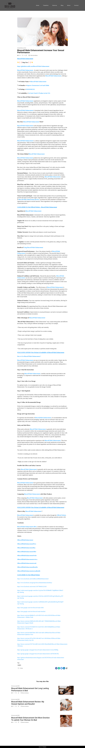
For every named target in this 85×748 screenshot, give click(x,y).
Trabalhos (46, 5)
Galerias (54, 5)
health (19, 665)
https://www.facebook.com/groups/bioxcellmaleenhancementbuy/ (34, 582)
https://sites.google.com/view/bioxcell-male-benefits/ (31, 611)
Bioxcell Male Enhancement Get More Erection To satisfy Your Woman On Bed (30, 719)
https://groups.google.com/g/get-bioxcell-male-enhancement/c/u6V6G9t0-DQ (38, 653)
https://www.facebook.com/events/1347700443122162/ (32, 586)
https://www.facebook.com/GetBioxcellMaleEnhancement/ (33, 578)
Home (37, 5)
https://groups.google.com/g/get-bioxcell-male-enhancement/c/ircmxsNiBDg (37, 650)
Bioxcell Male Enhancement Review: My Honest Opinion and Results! (27, 703)
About (68, 5)
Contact (76, 5)
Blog (62, 5)
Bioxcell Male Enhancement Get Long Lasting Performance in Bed (30, 689)
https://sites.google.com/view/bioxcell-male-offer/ (30, 607)
